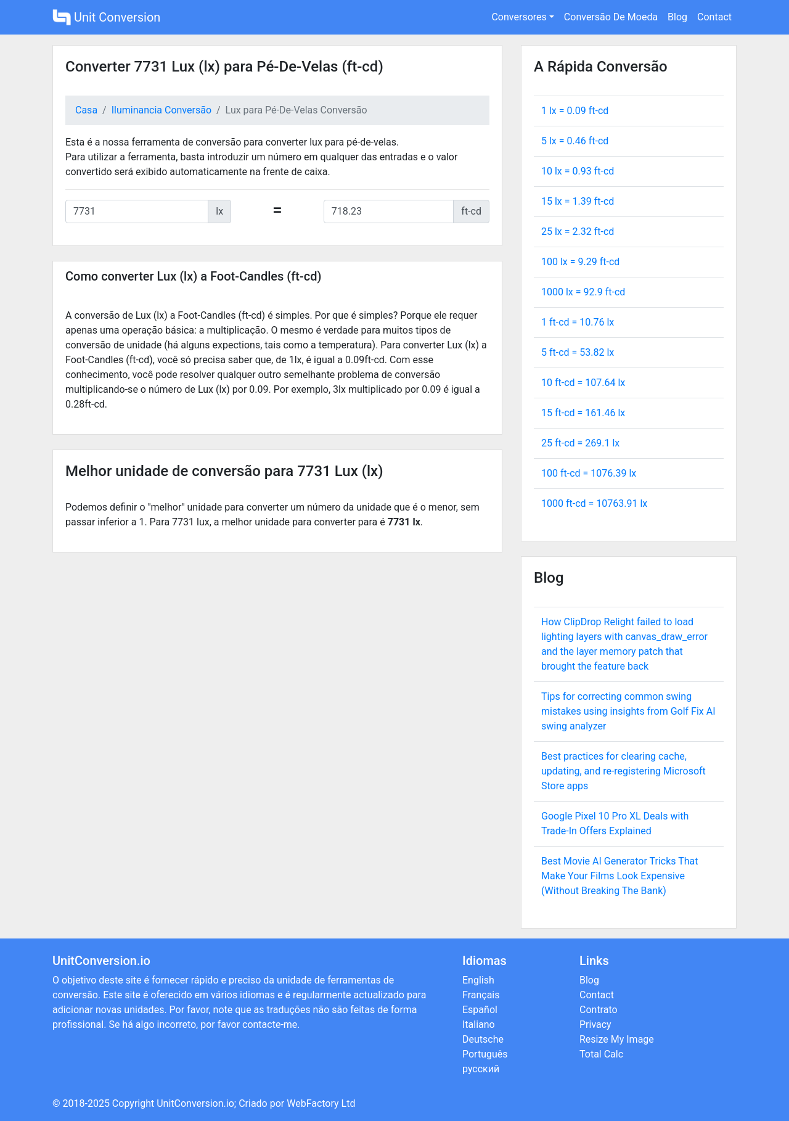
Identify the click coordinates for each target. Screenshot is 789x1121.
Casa (86, 110)
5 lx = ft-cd (574, 141)
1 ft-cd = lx (577, 322)
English (478, 980)
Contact (714, 17)
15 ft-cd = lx (583, 413)
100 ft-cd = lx (588, 473)
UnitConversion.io (195, 1103)
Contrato (598, 1010)
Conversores (518, 17)
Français (481, 995)
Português (485, 1054)
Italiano (478, 1024)
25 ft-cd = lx (580, 443)
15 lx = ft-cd (577, 201)
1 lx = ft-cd (574, 111)
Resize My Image (616, 1039)
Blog (677, 17)
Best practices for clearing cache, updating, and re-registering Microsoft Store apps (623, 771)
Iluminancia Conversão (161, 110)
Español (479, 1010)
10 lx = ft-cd (577, 171)
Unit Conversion (106, 17)
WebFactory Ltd (321, 1103)
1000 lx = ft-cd (583, 292)
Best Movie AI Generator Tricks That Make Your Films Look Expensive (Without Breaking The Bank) (619, 876)
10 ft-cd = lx (583, 382)
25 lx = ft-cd (577, 231)
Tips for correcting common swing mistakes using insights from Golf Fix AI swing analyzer (628, 711)
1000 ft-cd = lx (594, 503)
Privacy (595, 1024)
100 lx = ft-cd (580, 262)
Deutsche (483, 1039)
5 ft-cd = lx (577, 352)
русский (480, 1069)
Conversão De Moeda (611, 17)
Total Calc (601, 1054)
